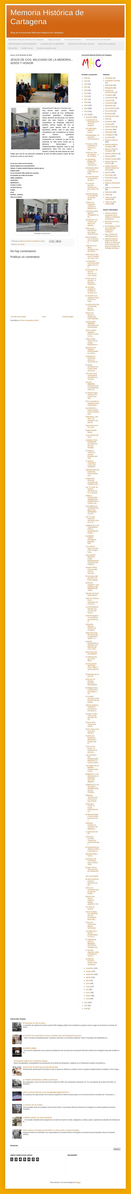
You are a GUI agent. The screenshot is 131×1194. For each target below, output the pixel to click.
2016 (86, 102)
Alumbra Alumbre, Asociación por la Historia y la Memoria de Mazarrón (112, 216)
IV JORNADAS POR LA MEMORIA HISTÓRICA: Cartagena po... (92, 943)
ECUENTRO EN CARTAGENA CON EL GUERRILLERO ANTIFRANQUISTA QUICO (52, 1036)
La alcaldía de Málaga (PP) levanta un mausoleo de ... (92, 162)
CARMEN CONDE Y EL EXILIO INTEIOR (37, 1118)
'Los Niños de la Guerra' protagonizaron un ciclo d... (92, 934)
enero (88, 999)
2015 (86, 105)
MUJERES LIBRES (29, 1048)
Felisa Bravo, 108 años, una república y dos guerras (92, 419)
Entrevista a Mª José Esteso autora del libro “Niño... (92, 861)
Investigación (109, 135)
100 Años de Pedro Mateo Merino (92, 594)
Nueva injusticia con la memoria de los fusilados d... (92, 240)
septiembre (90, 974)
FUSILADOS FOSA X (73, 40)
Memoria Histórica (111, 140)
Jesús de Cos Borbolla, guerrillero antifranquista (91, 682)
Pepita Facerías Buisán (91, 431)
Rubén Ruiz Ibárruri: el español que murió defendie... (92, 316)
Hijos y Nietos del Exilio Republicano (111, 235)
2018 (86, 96)
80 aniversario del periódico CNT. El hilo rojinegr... (92, 578)
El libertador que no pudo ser (92, 675)
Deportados (109, 106)
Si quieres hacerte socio (46, 48)
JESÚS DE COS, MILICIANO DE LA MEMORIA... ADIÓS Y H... (92, 635)
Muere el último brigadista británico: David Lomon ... (92, 333)
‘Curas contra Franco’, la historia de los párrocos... (91, 749)
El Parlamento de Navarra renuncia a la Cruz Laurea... (92, 272)
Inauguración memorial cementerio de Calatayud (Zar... (92, 481)
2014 (86, 108)
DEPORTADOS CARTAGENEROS (22, 44)
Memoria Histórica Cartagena (111, 145)
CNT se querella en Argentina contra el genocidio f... (92, 403)
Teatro (107, 195)
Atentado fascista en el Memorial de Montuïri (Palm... (92, 196)
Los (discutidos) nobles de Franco (91, 130)
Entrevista (108, 114)
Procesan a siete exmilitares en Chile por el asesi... (91, 146)
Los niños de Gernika (90, 908)
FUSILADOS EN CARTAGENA (98, 40)
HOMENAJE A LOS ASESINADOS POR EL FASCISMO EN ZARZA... (92, 529)
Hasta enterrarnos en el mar (92, 426)
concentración (110, 98)
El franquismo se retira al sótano (34, 1023)
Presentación (109, 178)
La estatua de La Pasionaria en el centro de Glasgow (92, 122)
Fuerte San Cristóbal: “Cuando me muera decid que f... (92, 840)
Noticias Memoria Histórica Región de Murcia (112, 168)
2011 (86, 1002)
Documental (109, 111)
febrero (88, 996)
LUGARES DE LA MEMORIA (52, 44)
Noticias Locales (110, 159)
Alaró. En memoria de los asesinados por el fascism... (92, 601)
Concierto (108, 100)
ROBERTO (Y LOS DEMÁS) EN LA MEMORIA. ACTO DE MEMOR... (92, 778)
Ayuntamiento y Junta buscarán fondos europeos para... (92, 411)
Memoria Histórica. (111, 154)
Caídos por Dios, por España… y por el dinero (92, 154)
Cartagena (108, 95)
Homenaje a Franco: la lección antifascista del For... (92, 807)
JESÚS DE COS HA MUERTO (91, 653)
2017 (86, 99)
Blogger (78, 1182)
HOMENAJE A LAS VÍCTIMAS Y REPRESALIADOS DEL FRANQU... (92, 788)
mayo (88, 986)
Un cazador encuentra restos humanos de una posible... (92, 699)
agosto (88, 977)
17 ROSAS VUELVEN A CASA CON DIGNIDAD (91, 464)
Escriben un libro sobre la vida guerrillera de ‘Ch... (91, 716)
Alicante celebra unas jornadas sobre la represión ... (91, 570)
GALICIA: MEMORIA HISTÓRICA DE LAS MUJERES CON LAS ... (92, 386)
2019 (86, 93)
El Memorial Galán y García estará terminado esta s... (92, 817)
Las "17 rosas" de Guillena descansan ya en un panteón (92, 490)
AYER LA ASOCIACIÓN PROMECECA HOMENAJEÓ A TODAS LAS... (92, 499)
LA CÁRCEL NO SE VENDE (33, 1105)
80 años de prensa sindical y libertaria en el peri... (92, 882)
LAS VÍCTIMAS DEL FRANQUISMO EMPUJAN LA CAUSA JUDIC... (92, 759)
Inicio (44, 317)
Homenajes (109, 132)
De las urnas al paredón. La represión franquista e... (91, 281)
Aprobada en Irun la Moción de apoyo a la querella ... (92, 222)
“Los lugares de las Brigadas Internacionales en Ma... (92, 768)
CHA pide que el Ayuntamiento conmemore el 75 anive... (91, 376)
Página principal (54, 40)
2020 (86, 90)
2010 (86, 1005)
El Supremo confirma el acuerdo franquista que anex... (91, 454)
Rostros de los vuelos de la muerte (91, 724)
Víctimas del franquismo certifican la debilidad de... (91, 205)
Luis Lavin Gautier (92, 876)
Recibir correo (27, 48)
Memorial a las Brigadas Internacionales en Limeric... (92, 350)
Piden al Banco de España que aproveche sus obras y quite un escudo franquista (51, 1130)
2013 (86, 111)
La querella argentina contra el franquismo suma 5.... (92, 953)
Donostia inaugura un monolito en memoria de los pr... (92, 618)
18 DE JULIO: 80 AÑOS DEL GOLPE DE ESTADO (40, 1067)
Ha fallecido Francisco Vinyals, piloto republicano (91, 961)
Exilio (107, 119)
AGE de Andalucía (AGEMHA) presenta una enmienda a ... (92, 708)
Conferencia (109, 103)
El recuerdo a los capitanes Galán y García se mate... (92, 298)
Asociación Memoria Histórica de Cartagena (26, 40)
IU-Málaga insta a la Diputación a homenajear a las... (92, 690)
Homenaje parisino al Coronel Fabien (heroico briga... (92, 170)
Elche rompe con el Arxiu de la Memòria (92, 731)
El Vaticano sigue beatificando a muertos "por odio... (92, 395)
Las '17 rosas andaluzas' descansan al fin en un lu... (92, 519)
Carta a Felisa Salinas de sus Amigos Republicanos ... (92, 341)
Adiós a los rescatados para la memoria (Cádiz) (92, 890)
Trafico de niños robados (110, 198)
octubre (89, 971)
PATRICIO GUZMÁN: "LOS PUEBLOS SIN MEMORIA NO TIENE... (92, 586)
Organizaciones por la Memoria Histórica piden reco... (92, 472)
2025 (86, 78)
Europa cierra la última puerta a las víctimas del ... (92, 870)
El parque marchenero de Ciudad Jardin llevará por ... (92, 367)
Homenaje (21, 244)
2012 (86, 114)
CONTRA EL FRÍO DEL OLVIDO (81, 44)
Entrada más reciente (18, 317)
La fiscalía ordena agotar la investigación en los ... (92, 214)
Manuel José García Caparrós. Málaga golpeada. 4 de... (92, 900)
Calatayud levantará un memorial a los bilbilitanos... (92, 826)
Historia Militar (110, 127)
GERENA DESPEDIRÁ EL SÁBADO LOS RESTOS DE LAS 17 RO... (92, 645)
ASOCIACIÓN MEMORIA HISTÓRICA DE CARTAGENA (92, 324)
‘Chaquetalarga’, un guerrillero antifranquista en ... (92, 138)
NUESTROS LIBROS (106, 44)
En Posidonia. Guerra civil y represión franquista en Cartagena (112, 229)
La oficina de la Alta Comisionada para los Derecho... (92, 307)
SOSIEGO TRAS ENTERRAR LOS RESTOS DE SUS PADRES (91, 444)
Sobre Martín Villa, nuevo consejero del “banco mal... (92, 256)
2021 (86, 87)
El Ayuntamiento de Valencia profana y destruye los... (92, 849)
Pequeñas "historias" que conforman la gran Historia (92, 798)
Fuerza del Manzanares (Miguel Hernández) (91, 925)
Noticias (108, 156)
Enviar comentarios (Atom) (29, 320)
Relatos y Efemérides (112, 187)
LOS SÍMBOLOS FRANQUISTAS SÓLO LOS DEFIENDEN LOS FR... (92, 510)
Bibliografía (109, 88)
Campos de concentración (110, 91)
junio (88, 983)
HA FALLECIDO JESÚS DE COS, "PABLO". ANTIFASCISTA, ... (92, 667)
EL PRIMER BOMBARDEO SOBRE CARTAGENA (40, 1080)
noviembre (90, 968)
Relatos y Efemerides (112, 183)
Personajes (109, 175)
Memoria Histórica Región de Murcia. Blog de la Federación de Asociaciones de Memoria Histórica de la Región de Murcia (112, 243)
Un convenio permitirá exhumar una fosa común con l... (92, 187)
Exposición (109, 121)
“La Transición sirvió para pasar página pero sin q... (92, 264)
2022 (86, 84)
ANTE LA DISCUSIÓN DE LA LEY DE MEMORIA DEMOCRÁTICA (46, 1092)
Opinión (108, 172)
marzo (88, 992)
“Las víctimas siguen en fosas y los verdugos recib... (92, 549)
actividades (109, 78)
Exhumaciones (110, 116)
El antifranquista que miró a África (91, 659)
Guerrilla (108, 124)
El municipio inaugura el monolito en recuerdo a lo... (92, 290)
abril (87, 989)
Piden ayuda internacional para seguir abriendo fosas (92, 231)
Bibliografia (109, 85)
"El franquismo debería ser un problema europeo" (31, 1061)
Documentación (110, 108)
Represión (108, 192)
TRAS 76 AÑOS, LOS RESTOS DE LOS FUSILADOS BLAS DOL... (91, 915)
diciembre (89, 117)
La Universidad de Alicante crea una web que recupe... (92, 609)
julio (87, 980)
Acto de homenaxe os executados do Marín (92, 178)
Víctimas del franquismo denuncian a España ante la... (91, 739)
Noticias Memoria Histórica (111, 162)
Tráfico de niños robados (110, 203)
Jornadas (108, 137)
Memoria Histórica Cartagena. (111, 150)
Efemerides (13, 48)
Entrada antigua (67, 317)
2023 (86, 81)
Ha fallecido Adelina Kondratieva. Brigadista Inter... (91, 539)
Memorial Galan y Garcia (92, 855)
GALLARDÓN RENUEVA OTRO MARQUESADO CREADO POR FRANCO (92, 559)
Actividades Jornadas (112, 81)
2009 (86, 1008)
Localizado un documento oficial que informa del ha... (92, 359)
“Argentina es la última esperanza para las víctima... (92, 248)
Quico (107, 180)
